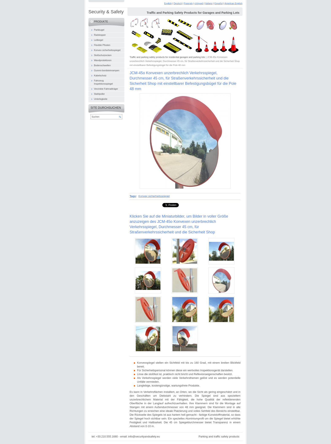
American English (233, 3)
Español (218, 3)
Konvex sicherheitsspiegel (154, 196)
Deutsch (178, 3)
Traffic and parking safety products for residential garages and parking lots (167, 57)
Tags (133, 196)
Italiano (209, 3)
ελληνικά (199, 3)
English (168, 3)
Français (188, 3)
